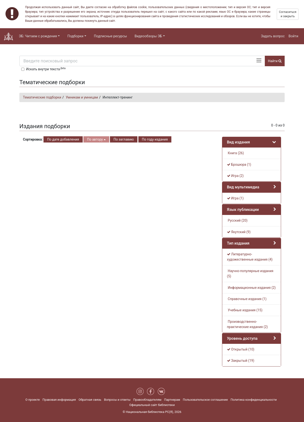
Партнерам (172, 399)
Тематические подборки (42, 97)
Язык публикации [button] (243, 209)
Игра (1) (235, 198)
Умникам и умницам (82, 97)
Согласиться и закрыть (287, 14)
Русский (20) (237, 220)
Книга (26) (235, 153)
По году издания (155, 139)
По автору (96, 139)
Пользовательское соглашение (205, 399)
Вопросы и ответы (117, 399)
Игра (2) (235, 176)
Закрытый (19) (240, 360)
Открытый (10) (241, 349)
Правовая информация (59, 399)
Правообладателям (147, 399)
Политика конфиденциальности (254, 399)
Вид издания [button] (238, 142)
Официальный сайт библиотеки (152, 405)
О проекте (32, 399)
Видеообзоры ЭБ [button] (148, 36)
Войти (293, 36)
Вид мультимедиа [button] (243, 187)
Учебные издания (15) (245, 310)
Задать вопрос (273, 36)
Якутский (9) (239, 232)
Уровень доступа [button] (242, 338)
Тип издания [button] (238, 243)
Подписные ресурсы (110, 36)
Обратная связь (90, 399)
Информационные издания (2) (251, 288)
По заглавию (124, 139)
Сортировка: (33, 139)
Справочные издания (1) (247, 299)
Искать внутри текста (45, 69)
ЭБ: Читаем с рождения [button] (38, 36)
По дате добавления (63, 139)
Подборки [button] (75, 36)
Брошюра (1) (239, 164)
